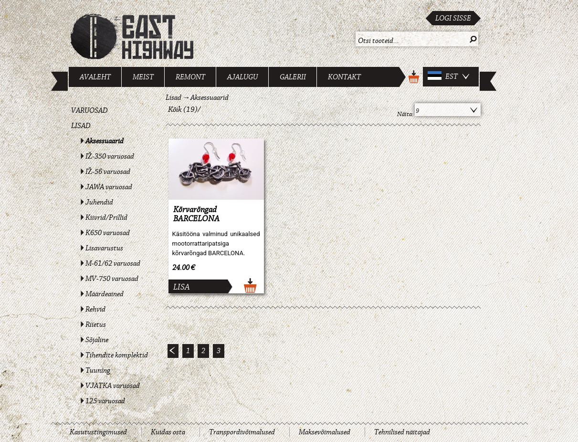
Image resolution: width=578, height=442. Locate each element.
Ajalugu (242, 77)
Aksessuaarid (104, 141)
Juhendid (99, 202)
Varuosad (89, 110)
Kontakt (344, 77)
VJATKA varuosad (112, 385)
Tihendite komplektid (116, 355)
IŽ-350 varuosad (110, 156)
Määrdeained (104, 294)
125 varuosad (105, 401)
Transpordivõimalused (242, 432)
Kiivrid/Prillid (106, 217)
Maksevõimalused (324, 432)
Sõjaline (96, 339)
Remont (190, 77)
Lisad (81, 125)
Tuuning (97, 370)
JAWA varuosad (108, 187)
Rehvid (95, 309)
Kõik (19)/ (184, 109)
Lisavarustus (104, 248)
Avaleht (95, 77)
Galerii (293, 77)
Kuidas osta (168, 432)
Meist (143, 77)
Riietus (95, 324)
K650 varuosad (107, 232)
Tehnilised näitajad (402, 432)
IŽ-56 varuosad (108, 171)
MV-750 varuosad (111, 278)
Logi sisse (453, 18)
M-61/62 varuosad (112, 263)
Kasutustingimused (98, 432)
